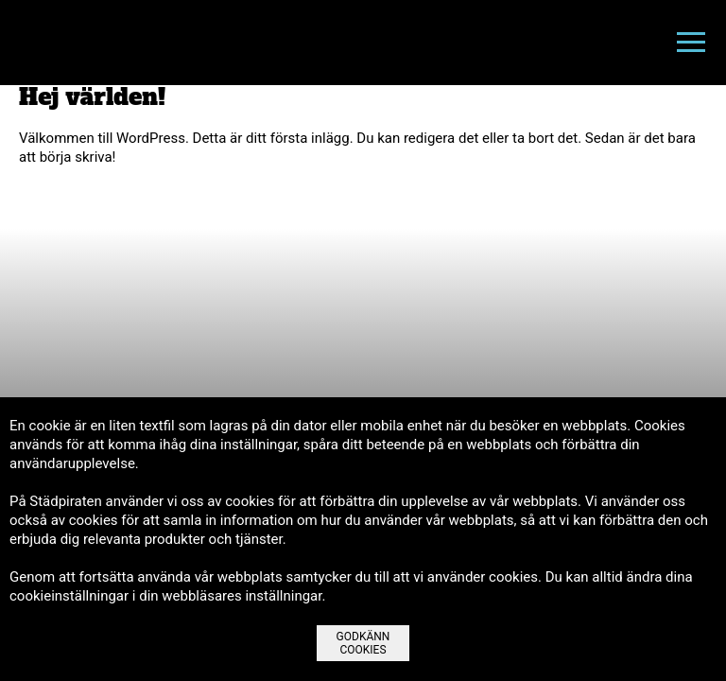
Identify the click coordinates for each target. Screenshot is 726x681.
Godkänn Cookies (363, 643)
